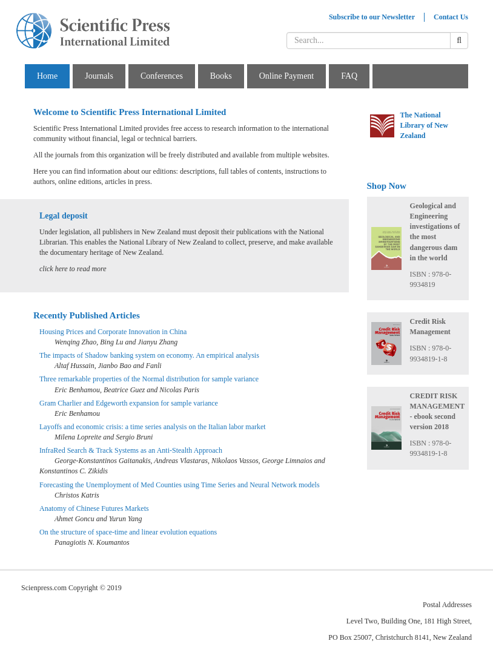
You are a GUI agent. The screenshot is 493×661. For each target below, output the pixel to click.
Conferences (162, 76)
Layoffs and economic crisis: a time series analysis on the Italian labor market (152, 427)
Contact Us (451, 17)
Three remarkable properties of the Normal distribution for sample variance (149, 379)
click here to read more (73, 269)
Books (221, 76)
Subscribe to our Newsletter (372, 17)
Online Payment (286, 76)
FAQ (349, 76)
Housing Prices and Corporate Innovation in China (113, 331)
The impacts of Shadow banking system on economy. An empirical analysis (149, 355)
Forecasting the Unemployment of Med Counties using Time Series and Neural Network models (179, 485)
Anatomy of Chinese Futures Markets (94, 508)
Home (47, 76)
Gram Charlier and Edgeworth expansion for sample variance (128, 403)
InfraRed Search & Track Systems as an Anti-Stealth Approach (130, 450)
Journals (99, 76)
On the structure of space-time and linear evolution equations (128, 532)
